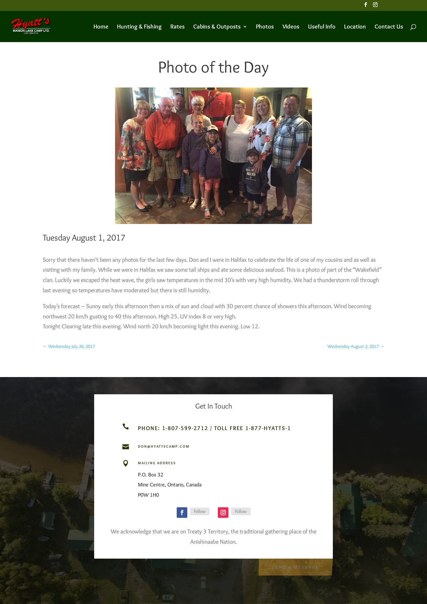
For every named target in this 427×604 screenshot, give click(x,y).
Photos (265, 27)
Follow (200, 511)
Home (100, 27)
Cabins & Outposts (217, 27)
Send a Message (295, 566)
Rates (177, 27)
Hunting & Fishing (139, 27)
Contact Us (389, 27)
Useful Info (322, 27)
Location (355, 27)
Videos (290, 27)
